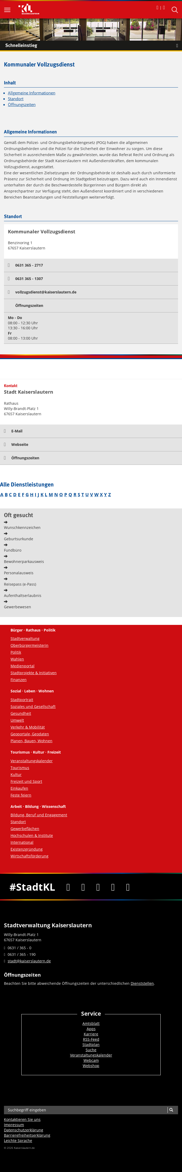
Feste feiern (21, 795)
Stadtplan (91, 1044)
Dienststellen (142, 983)
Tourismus (20, 767)
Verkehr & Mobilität (28, 727)
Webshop (91, 1065)
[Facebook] (68, 886)
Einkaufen (19, 788)
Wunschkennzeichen (22, 527)
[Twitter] (83, 886)
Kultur (16, 774)
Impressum (14, 1124)
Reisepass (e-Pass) (20, 584)
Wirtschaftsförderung (29, 855)
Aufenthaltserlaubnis (22, 595)
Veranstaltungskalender (32, 760)
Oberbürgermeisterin (29, 645)
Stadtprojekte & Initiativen (34, 672)
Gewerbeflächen (25, 828)
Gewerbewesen (17, 606)
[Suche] (171, 1110)
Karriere (91, 1033)
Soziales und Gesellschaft (33, 706)
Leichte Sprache (18, 1140)
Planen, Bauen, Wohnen (31, 740)
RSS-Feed (91, 1039)
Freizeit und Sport (26, 781)
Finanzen (19, 679)
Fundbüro (12, 550)
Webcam (91, 1060)
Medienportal (23, 665)
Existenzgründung (27, 849)
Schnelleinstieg (93, 45)
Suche (91, 1049)
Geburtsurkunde (18, 538)
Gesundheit (21, 713)
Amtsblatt (91, 1023)
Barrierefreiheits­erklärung (27, 1135)
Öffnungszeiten (22, 104)
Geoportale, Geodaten (30, 733)
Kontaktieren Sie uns (22, 1119)
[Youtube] (98, 886)
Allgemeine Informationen (31, 93)
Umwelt (17, 720)
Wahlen (17, 659)
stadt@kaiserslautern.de (29, 960)
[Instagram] (113, 886)
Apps (91, 1028)
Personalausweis (18, 572)
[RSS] (128, 886)
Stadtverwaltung (25, 638)
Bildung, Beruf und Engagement (39, 814)
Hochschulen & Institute (32, 835)
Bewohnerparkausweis (24, 561)
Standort (15, 99)
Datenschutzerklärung (23, 1129)
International (22, 842)
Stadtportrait (22, 699)
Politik (16, 652)
